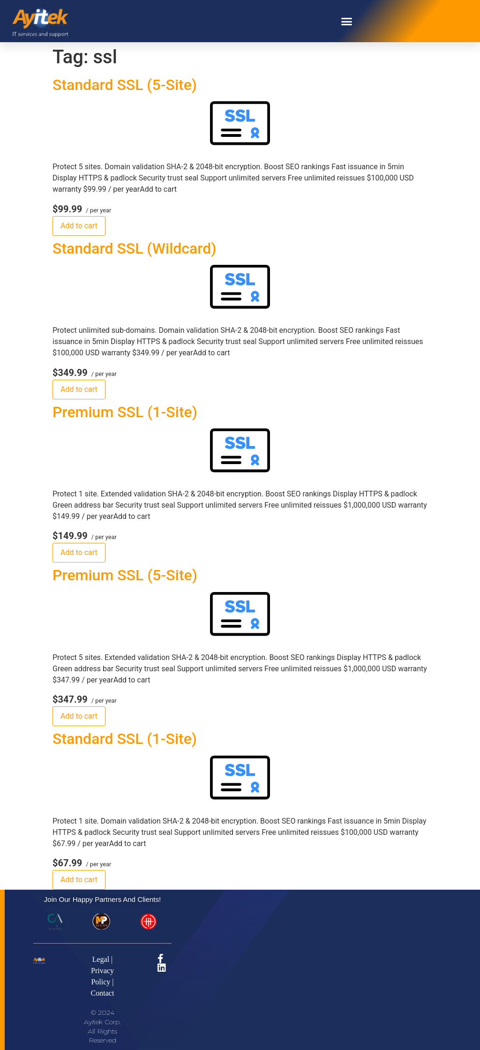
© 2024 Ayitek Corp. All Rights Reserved (102, 1026)
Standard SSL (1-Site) (124, 739)
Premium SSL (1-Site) (124, 412)
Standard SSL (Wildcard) (134, 248)
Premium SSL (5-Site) (124, 575)
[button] (347, 21)
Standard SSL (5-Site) (124, 85)
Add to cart (79, 225)
